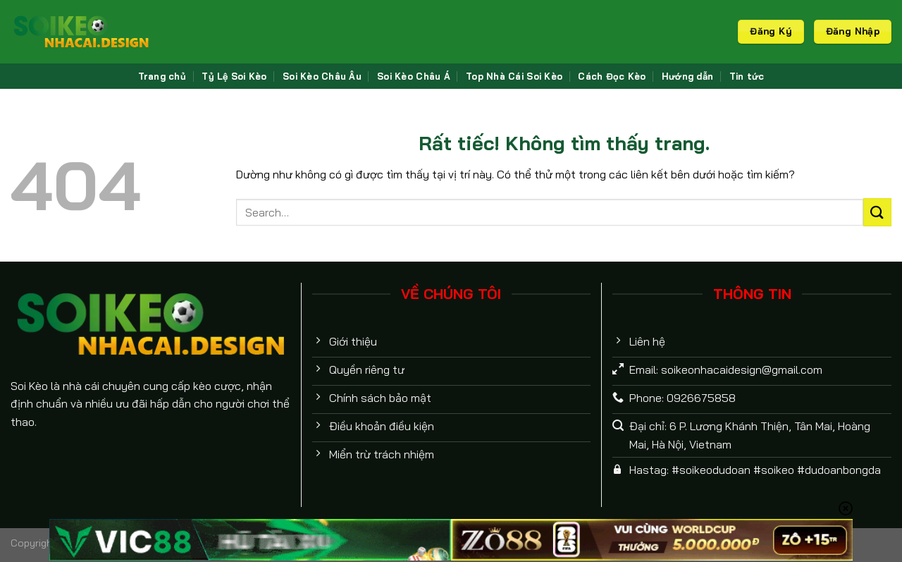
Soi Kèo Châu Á (413, 76)
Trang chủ (162, 76)
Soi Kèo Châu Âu (322, 76)
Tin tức (747, 76)
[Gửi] (877, 212)
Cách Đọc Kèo (611, 76)
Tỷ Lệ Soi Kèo (234, 76)
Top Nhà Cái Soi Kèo (514, 76)
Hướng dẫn (687, 76)
